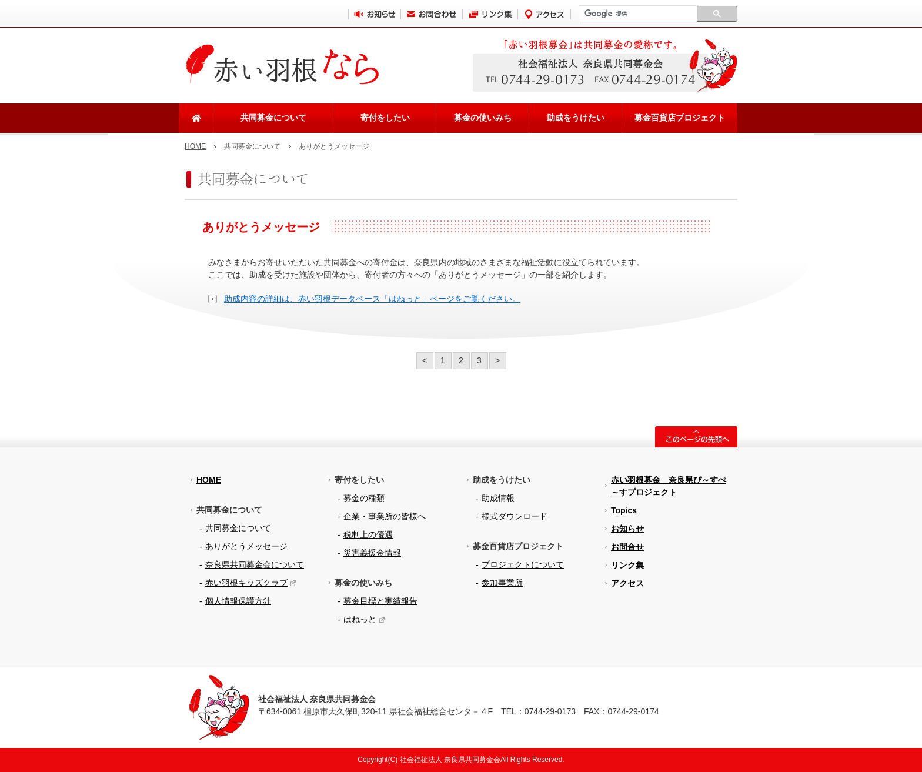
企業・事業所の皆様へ (384, 516)
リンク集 (627, 565)
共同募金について (273, 117)
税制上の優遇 (368, 534)
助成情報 (498, 498)
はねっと (359, 619)
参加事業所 (502, 582)
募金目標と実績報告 (380, 601)
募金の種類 (364, 498)
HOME (195, 146)
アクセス (627, 583)
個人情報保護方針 (238, 601)
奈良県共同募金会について (254, 564)
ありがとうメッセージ (246, 546)
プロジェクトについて (523, 564)
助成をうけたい (575, 117)
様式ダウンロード (514, 516)
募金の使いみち (483, 117)
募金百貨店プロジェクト (679, 117)
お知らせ (627, 528)
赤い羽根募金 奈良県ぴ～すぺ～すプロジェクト (668, 486)
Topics (624, 510)
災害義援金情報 (372, 552)
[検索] (637, 14)
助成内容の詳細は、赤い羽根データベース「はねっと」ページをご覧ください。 (372, 298)
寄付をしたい (385, 117)
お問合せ (627, 547)
